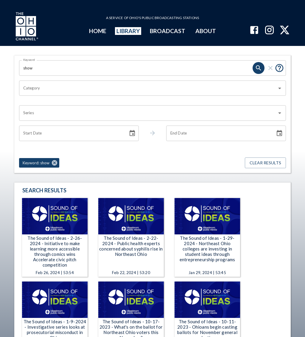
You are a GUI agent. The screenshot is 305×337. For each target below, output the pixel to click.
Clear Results (265, 163)
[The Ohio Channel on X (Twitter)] (284, 30)
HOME (97, 30)
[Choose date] (132, 133)
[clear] (270, 68)
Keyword (29, 59)
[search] (258, 68)
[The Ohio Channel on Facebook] (254, 30)
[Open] (280, 88)
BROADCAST (168, 30)
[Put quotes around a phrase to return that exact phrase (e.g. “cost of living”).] (279, 68)
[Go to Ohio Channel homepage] (26, 27)
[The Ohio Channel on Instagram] (269, 30)
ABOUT (205, 30)
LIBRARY (128, 30)
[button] (39, 163)
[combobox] (148, 88)
